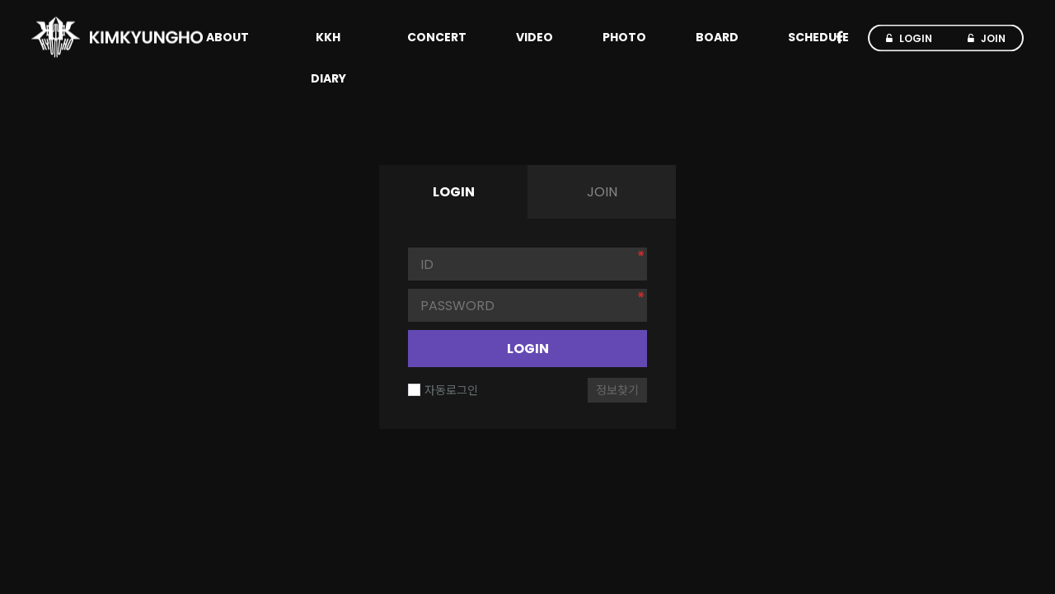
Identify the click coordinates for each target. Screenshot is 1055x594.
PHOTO (624, 37)
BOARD (717, 37)
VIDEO (534, 37)
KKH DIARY (328, 58)
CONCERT (437, 37)
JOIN (602, 191)
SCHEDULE (818, 37)
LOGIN (528, 348)
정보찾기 (617, 390)
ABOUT (227, 37)
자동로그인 (443, 390)
